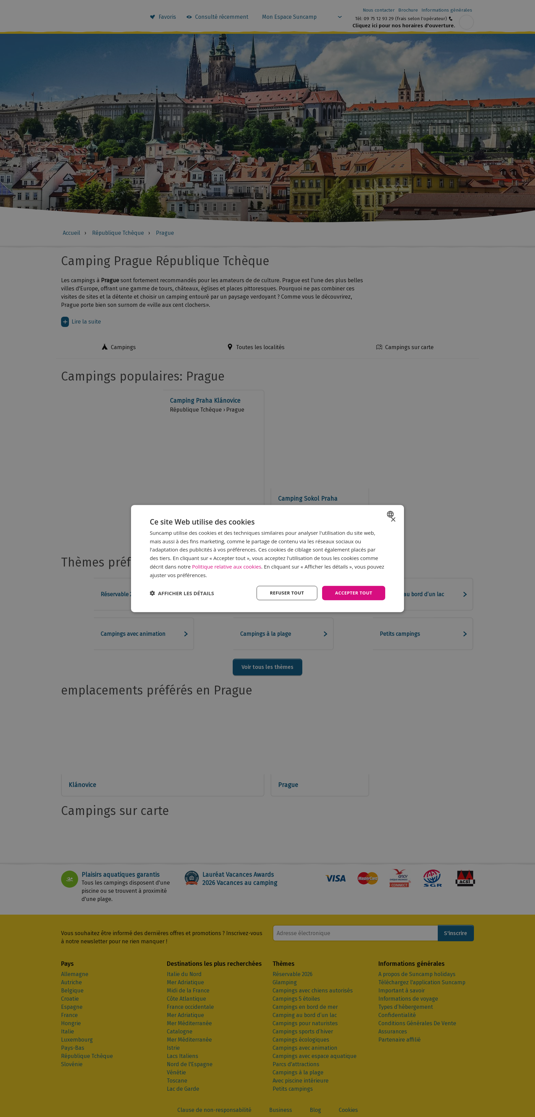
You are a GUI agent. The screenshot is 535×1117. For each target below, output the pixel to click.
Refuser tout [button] (283, 593)
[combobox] (391, 513)
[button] (182, 593)
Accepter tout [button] (352, 593)
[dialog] (267, 558)
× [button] (392, 519)
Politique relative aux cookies (226, 565)
